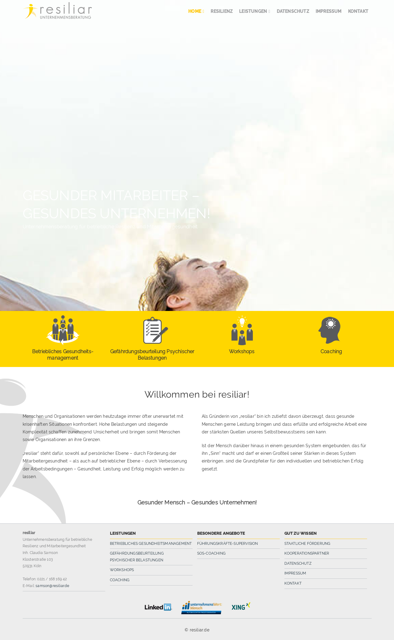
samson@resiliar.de (52, 586)
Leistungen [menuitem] (253, 11)
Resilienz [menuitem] (222, 11)
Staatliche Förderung (307, 543)
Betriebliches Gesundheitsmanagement (151, 543)
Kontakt (293, 583)
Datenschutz (298, 563)
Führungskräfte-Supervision (227, 543)
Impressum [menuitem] (329, 11)
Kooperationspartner (306, 553)
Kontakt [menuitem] (358, 11)
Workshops (122, 570)
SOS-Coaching (211, 553)
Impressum (295, 573)
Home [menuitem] (194, 11)
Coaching (120, 580)
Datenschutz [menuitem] (293, 11)
